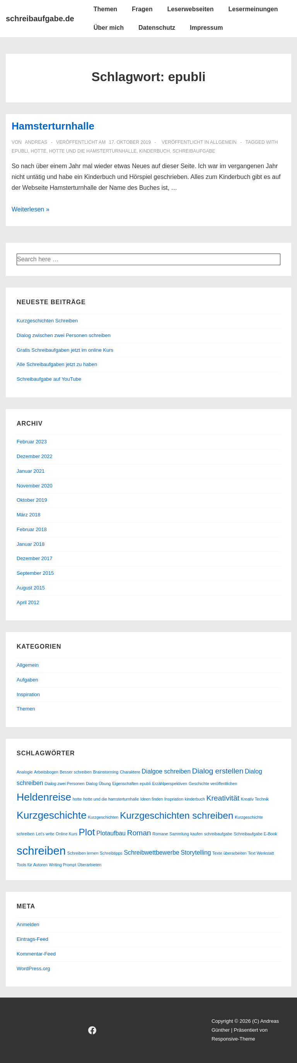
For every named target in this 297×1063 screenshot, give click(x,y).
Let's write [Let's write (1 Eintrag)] (45, 833)
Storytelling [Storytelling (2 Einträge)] (196, 852)
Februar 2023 (32, 442)
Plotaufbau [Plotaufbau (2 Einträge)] (111, 833)
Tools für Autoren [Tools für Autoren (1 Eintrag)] (32, 864)
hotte (38, 151)
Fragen (142, 9)
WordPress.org (33, 968)
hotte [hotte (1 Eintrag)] (77, 799)
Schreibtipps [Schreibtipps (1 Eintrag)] (111, 853)
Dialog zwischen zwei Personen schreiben (64, 335)
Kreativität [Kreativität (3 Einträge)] (223, 798)
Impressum (206, 27)
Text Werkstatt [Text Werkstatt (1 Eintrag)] (261, 853)
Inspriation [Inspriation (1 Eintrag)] (173, 799)
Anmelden (28, 924)
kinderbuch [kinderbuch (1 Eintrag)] (195, 799)
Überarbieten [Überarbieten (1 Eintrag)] (90, 864)
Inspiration (28, 694)
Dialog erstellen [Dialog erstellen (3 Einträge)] (218, 771)
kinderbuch (154, 151)
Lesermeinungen (253, 9)
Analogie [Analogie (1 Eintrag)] (24, 772)
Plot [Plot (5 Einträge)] (87, 832)
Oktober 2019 (32, 500)
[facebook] (92, 1030)
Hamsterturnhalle (53, 126)
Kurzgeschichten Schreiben (47, 321)
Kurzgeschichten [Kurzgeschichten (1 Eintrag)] (103, 817)
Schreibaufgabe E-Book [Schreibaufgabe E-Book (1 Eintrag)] (255, 833)
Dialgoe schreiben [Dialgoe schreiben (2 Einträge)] (166, 771)
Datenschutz (156, 27)
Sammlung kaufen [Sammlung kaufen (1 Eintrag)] (186, 833)
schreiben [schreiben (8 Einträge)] (41, 850)
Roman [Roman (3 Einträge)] (139, 833)
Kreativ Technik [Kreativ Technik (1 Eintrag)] (255, 799)
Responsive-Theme (233, 1039)
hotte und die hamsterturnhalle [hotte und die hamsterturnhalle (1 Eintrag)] (111, 799)
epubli (20, 151)
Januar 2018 (30, 544)
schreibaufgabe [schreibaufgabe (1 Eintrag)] (218, 833)
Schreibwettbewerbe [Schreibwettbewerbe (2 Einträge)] (151, 852)
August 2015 (31, 588)
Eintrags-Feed (32, 939)
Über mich (109, 27)
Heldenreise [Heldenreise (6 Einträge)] (44, 797)
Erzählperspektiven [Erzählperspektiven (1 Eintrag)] (169, 783)
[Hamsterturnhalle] (130, 142)
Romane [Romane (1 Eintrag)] (160, 833)
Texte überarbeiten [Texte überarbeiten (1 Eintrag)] (229, 853)
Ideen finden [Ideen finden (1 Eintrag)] (151, 799)
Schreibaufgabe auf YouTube (49, 379)
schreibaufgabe (193, 151)
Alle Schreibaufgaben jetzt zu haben (57, 364)
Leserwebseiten (190, 9)
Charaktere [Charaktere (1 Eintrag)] (130, 772)
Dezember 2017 (35, 558)
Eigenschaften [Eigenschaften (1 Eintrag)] (125, 783)
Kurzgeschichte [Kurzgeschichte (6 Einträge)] (52, 815)
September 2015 (35, 573)
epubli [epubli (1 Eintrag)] (145, 783)
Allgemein (223, 142)
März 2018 (28, 515)
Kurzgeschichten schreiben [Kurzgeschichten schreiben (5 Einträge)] (176, 815)
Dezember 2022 (35, 456)
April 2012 (28, 602)
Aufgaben (27, 680)
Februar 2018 (32, 529)
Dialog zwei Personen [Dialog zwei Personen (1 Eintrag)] (64, 783)
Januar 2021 (30, 471)
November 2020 (35, 486)
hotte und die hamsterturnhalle (93, 151)
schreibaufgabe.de (40, 18)
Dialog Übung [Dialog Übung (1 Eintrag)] (98, 783)
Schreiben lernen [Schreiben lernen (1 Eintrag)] (83, 853)
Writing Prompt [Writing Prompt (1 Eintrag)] (62, 864)
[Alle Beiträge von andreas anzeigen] (35, 142)
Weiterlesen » (31, 209)
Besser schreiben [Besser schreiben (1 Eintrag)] (76, 772)
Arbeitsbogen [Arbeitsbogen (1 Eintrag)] (46, 772)
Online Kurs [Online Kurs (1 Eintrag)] (66, 833)
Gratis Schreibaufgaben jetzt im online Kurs (65, 350)
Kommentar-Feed (36, 954)
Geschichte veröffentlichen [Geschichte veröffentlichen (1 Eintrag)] (213, 783)
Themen (105, 9)
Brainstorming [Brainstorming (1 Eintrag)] (106, 772)
